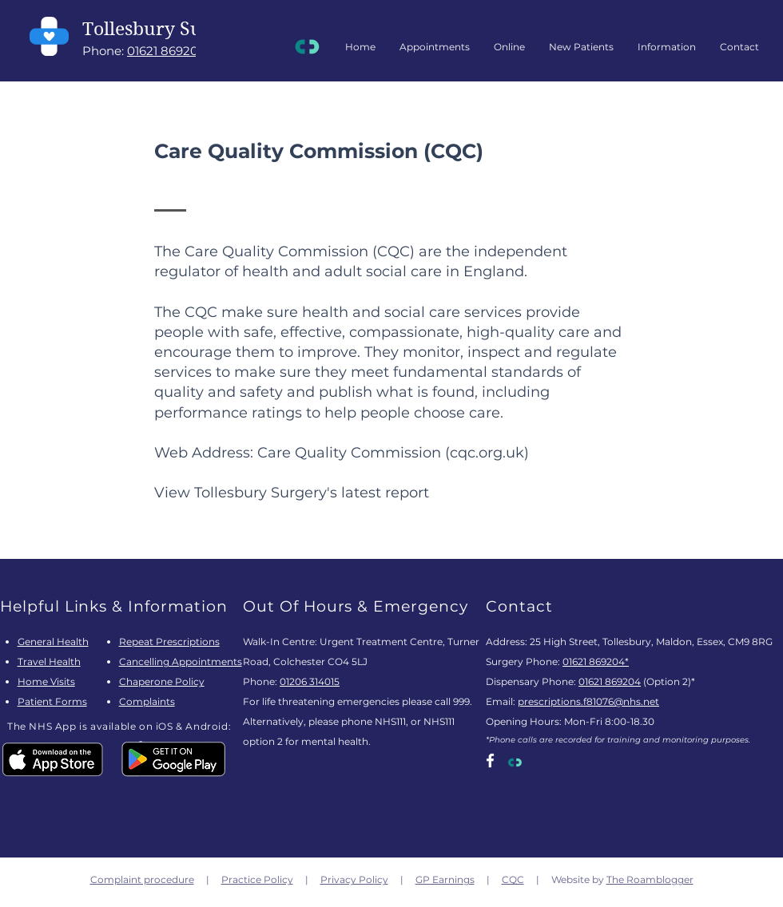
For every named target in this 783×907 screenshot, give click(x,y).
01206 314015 (310, 681)
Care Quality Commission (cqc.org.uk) (393, 452)
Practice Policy (257, 879)
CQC (513, 879)
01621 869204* (595, 661)
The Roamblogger (650, 879)
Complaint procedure (142, 879)
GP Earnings (445, 879)
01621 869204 (166, 50)
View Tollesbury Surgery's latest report (291, 492)
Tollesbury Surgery (165, 29)
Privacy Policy (354, 879)
